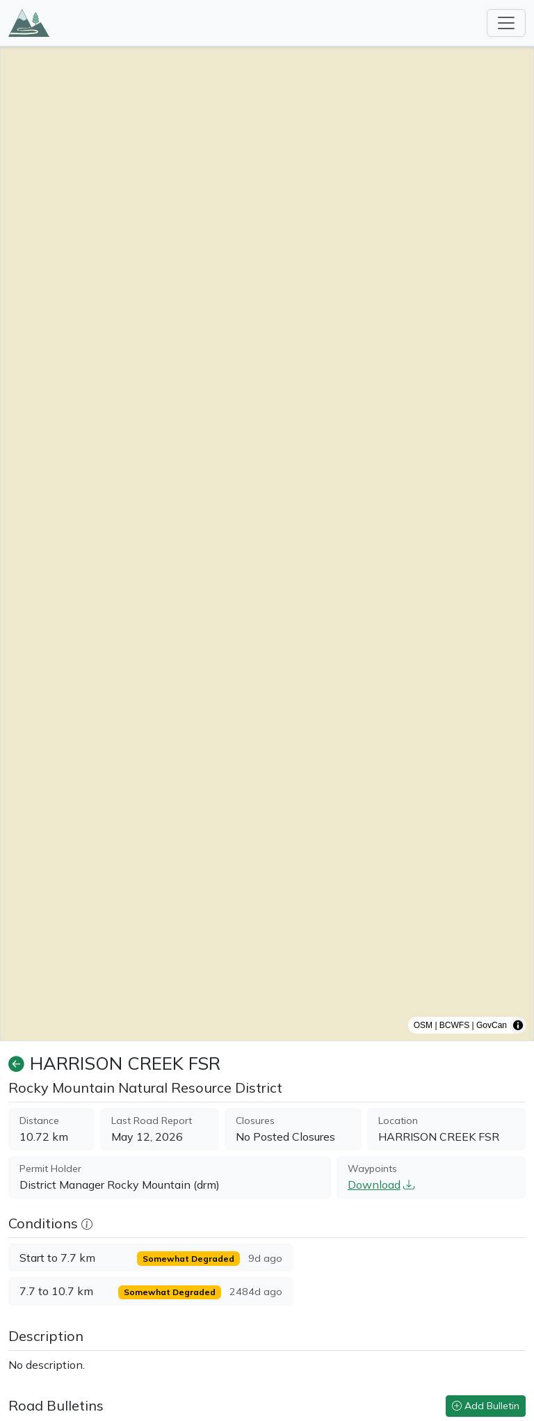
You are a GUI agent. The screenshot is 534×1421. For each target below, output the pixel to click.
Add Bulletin (485, 1405)
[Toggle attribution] (518, 1025)
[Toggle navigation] (506, 23)
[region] (267, 544)
